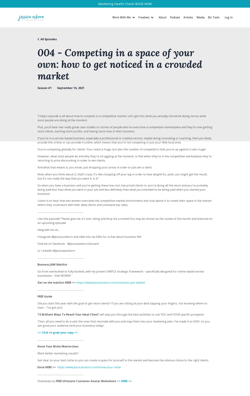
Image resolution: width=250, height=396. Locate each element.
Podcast (174, 18)
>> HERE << (124, 381)
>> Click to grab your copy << (58, 333)
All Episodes (48, 39)
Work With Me (122, 18)
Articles (187, 18)
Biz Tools (213, 18)
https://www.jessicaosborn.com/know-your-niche (89, 367)
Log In (228, 18)
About (161, 18)
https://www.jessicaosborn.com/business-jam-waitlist (110, 283)
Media (199, 18)
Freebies (144, 18)
